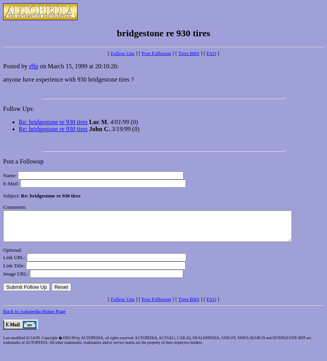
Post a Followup (23, 161)
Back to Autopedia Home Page (34, 317)
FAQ (211, 53)
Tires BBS (188, 53)
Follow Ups (122, 53)
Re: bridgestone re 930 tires (53, 122)
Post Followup (156, 53)
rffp (34, 66)
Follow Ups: (18, 108)
